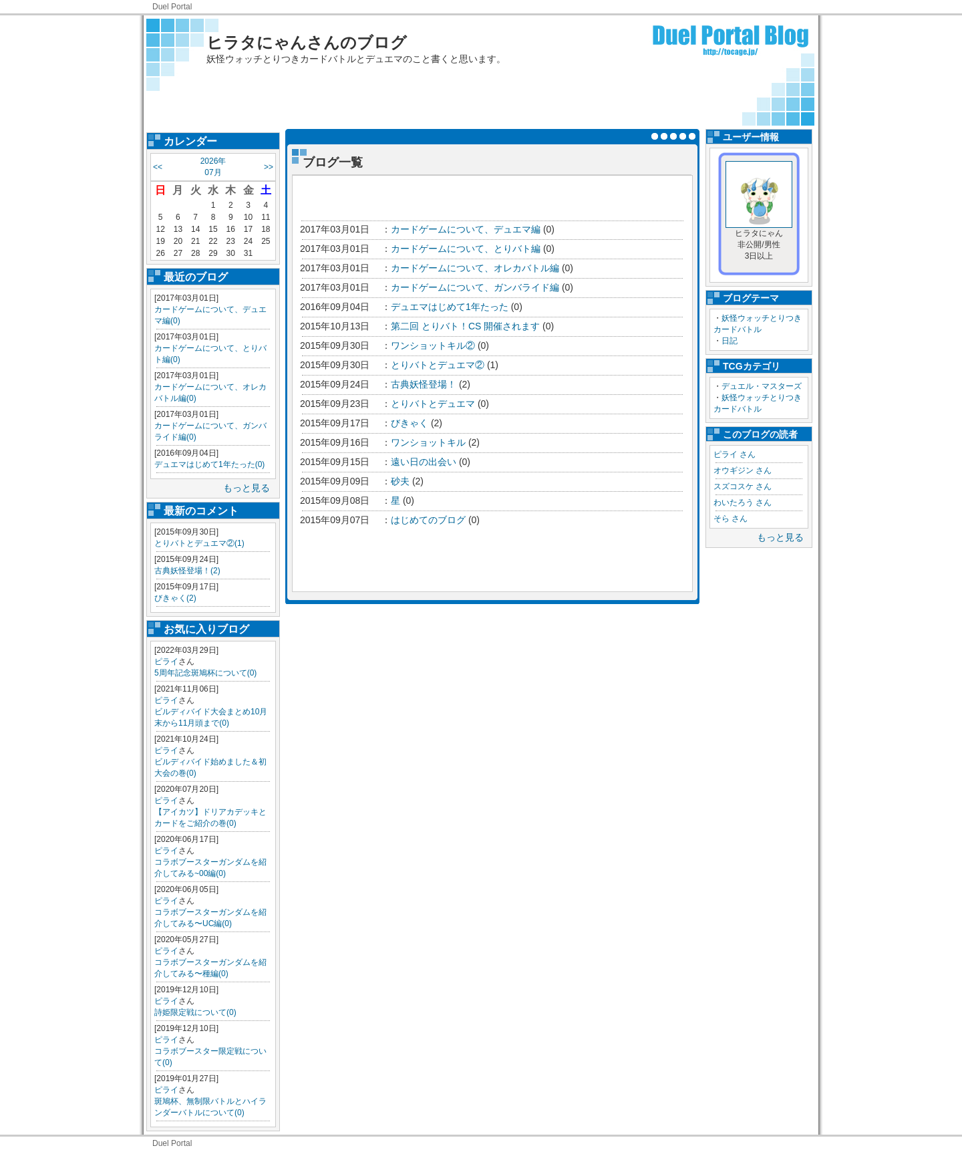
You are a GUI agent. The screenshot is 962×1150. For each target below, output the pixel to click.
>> (268, 167)
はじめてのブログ (428, 520)
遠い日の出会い (423, 461)
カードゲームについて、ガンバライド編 (475, 287)
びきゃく (409, 423)
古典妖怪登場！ (423, 384)
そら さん (730, 518)
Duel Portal (172, 6)
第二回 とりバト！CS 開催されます (465, 326)
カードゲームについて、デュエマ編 (465, 229)
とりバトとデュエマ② (437, 365)
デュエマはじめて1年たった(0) (209, 464)
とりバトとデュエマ (433, 403)
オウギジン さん (742, 470)
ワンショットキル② (433, 345)
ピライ (166, 661)
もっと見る (246, 487)
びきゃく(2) (175, 598)
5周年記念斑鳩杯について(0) (205, 673)
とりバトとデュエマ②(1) (199, 543)
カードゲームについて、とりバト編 (465, 248)
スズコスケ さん (742, 486)
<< (157, 167)
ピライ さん (734, 454)
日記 (730, 340)
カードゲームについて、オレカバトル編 (475, 268)
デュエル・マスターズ (762, 386)
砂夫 (400, 481)
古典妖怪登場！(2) (187, 570)
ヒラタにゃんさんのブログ (306, 42)
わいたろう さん (742, 502)
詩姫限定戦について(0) (195, 1012)
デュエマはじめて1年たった (449, 306)
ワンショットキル (428, 442)
